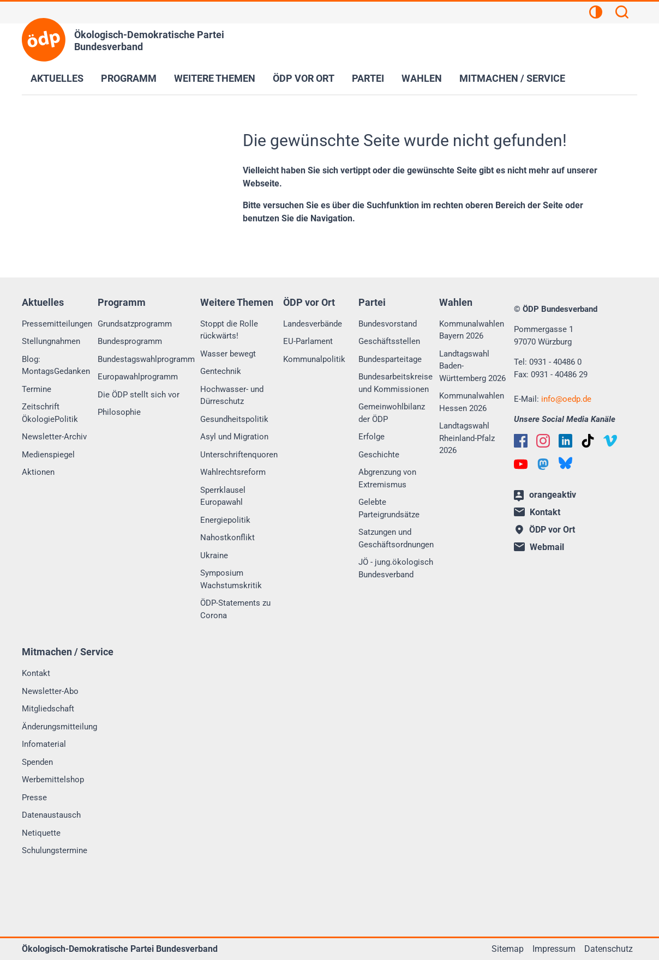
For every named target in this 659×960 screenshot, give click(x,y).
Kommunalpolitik (314, 359)
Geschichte (378, 455)
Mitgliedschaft (48, 709)
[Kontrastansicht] (596, 14)
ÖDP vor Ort (303, 78)
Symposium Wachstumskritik (231, 579)
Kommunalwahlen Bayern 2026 (471, 330)
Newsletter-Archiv (54, 437)
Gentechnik (220, 371)
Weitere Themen (214, 78)
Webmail (539, 547)
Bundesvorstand (387, 324)
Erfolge (371, 437)
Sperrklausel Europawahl (222, 496)
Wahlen (422, 78)
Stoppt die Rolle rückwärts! (229, 330)
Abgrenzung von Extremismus (387, 478)
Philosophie (119, 412)
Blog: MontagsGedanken (56, 365)
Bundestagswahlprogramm (146, 359)
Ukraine (214, 555)
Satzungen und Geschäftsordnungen (396, 538)
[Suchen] (622, 14)
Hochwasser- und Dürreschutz (231, 395)
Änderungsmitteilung (59, 727)
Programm (129, 78)
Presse (34, 797)
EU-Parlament (308, 341)
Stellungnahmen (51, 341)
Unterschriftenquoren (239, 455)
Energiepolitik (225, 520)
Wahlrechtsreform (233, 472)
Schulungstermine (54, 850)
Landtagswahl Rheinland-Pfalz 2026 (467, 438)
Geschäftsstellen (389, 341)
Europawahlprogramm (138, 377)
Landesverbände (312, 324)
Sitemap (508, 949)
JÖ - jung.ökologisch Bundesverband (395, 568)
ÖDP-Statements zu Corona (235, 609)
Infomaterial (44, 744)
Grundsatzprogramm (135, 324)
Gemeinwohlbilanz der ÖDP (391, 413)
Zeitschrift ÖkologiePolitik (50, 413)
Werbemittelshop (53, 779)
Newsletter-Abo (50, 691)
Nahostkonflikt (227, 537)
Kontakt (36, 673)
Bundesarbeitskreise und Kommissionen (395, 383)
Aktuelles (57, 78)
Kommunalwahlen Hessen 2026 (471, 402)
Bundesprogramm (130, 341)
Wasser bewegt (228, 354)
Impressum (554, 949)
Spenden (37, 762)
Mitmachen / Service (512, 78)
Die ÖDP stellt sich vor (138, 395)
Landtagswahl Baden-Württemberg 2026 (472, 366)
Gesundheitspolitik (234, 419)
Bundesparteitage (390, 359)
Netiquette (41, 833)
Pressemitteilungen (57, 324)
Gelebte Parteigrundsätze (389, 508)
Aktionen (38, 472)
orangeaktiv (545, 496)
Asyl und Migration (234, 437)
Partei (368, 78)
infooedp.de (566, 399)
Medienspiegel (48, 455)
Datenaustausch (51, 815)
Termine (36, 389)
